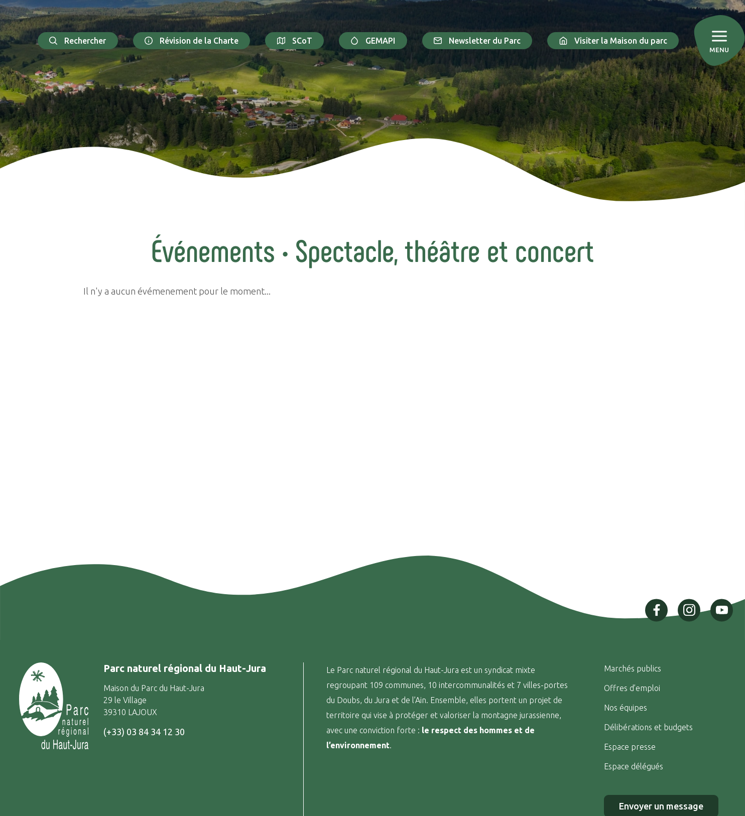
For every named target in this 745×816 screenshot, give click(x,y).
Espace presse (631, 746)
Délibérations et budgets (648, 727)
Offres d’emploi (632, 688)
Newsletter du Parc (477, 40)
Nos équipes (625, 707)
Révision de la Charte (192, 40)
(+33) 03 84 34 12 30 (144, 732)
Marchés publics (632, 668)
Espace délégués (634, 766)
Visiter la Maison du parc (613, 40)
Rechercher (78, 40)
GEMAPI (373, 40)
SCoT (294, 40)
